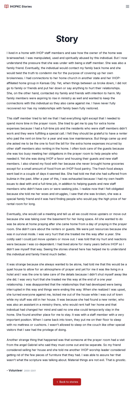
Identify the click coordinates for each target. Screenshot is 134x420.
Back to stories (67, 381)
